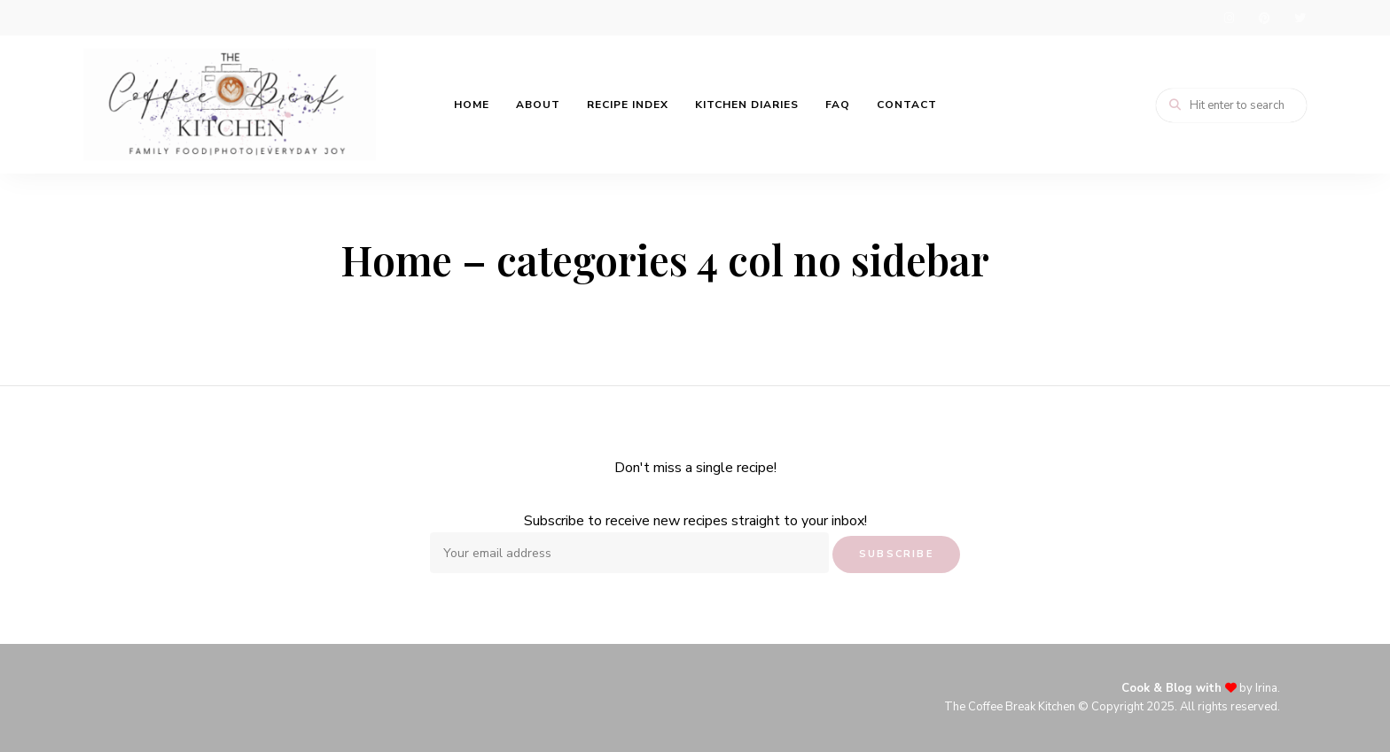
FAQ (837, 104)
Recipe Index (627, 104)
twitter (1299, 17)
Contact (907, 104)
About (538, 104)
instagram (1228, 17)
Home (471, 104)
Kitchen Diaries (747, 104)
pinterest (1264, 17)
